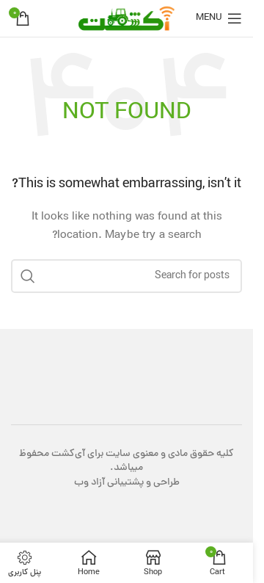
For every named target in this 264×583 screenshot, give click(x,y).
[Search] (126, 276)
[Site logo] (126, 19)
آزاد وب (89, 482)
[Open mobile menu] (218, 18)
